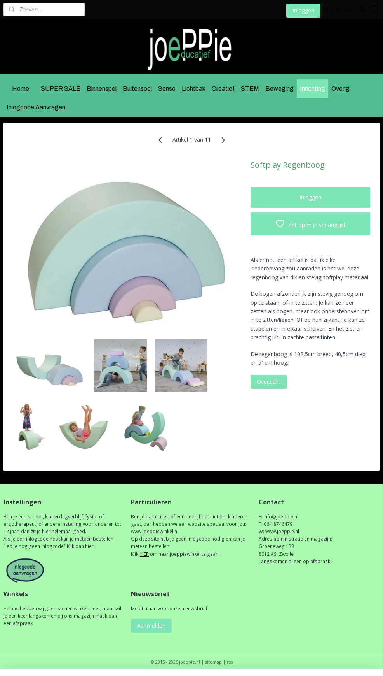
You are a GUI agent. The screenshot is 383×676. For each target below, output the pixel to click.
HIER (144, 554)
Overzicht (268, 381)
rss (230, 662)
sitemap (213, 662)
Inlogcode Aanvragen (36, 107)
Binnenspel (102, 88)
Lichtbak (193, 88)
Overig (340, 88)
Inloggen (303, 10)
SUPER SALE (60, 88)
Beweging (279, 88)
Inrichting (312, 88)
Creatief (223, 88)
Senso (167, 88)
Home (20, 88)
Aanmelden (151, 625)
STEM (250, 88)
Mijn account (345, 9)
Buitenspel (137, 88)
